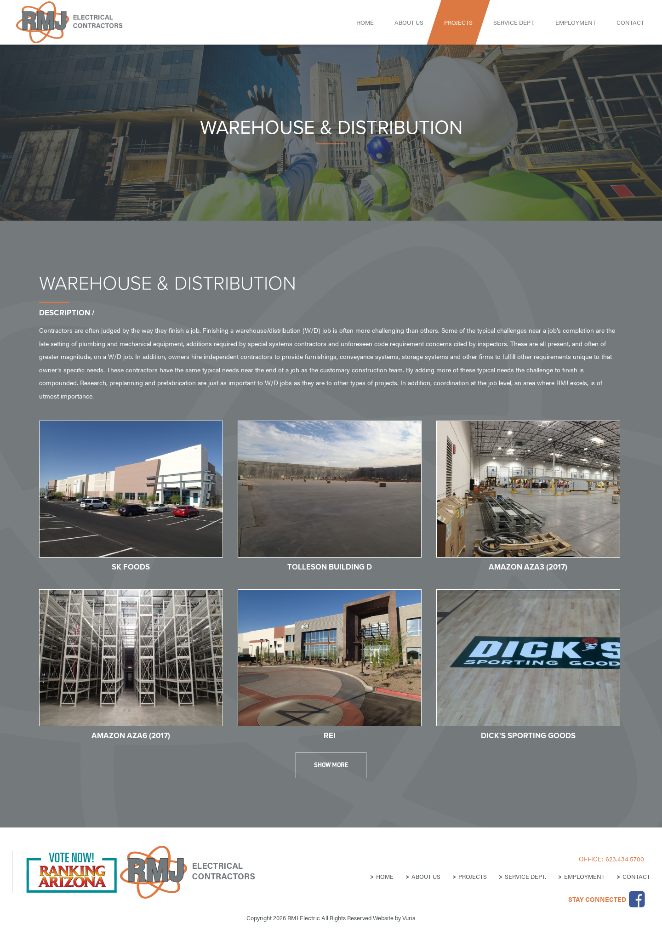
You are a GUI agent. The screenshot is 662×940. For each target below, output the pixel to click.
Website (383, 917)
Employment (575, 22)
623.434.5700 (624, 858)
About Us (408, 22)
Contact (630, 22)
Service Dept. (514, 22)
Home (365, 22)
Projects (458, 22)
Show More (331, 765)
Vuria (409, 917)
